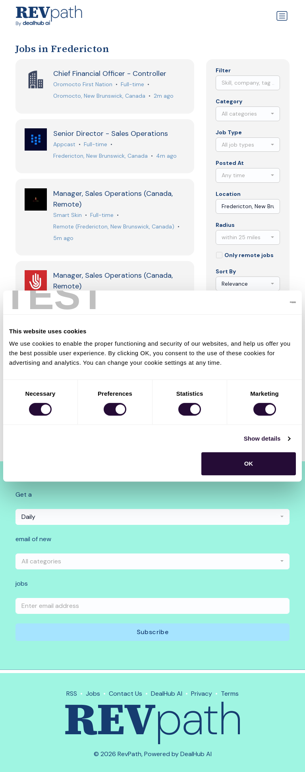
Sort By (226, 271)
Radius (225, 224)
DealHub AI (166, 693)
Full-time (133, 84)
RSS (71, 693)
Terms (230, 693)
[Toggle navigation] (282, 15)
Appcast (65, 145)
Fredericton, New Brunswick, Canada (101, 156)
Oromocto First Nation (83, 84)
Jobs (93, 693)
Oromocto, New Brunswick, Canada (100, 96)
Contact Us (125, 693)
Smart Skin (68, 216)
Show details (262, 438)
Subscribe (153, 635)
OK (248, 463)
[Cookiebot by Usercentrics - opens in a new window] (261, 302)
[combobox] (248, 113)
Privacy (201, 693)
